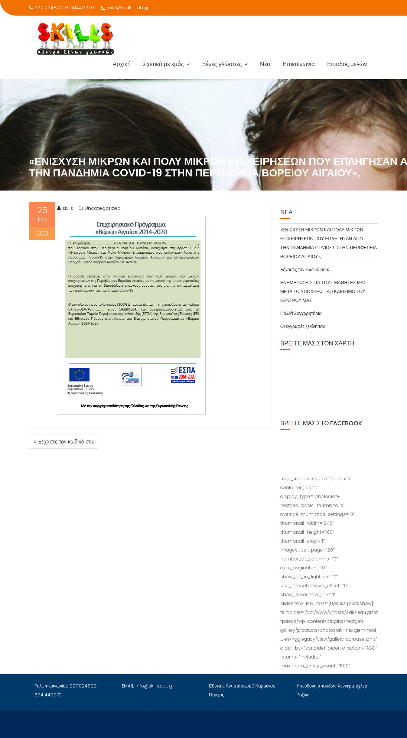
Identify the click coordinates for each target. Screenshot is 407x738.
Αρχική (122, 64)
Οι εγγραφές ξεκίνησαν (302, 326)
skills (65, 208)
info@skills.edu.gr (125, 7)
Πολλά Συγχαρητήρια (301, 313)
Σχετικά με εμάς (163, 64)
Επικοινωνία (299, 64)
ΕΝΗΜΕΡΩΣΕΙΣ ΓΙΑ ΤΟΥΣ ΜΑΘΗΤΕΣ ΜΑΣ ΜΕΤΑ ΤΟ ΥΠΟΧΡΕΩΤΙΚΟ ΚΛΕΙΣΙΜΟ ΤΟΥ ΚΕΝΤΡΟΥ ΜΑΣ (323, 291)
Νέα (265, 64)
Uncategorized (103, 208)
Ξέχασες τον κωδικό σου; (67, 441)
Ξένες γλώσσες (222, 64)
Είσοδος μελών (347, 64)
